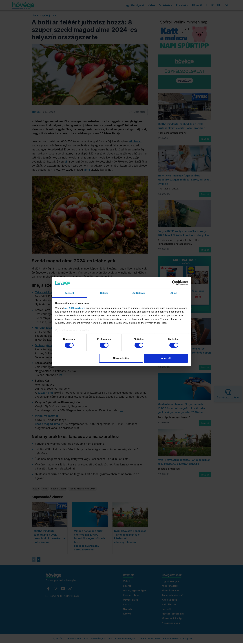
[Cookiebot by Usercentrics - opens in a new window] (174, 282)
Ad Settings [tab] (138, 293)
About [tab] (173, 293)
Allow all (166, 358)
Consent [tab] (69, 293)
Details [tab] (104, 293)
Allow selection (121, 358)
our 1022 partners (74, 308)
